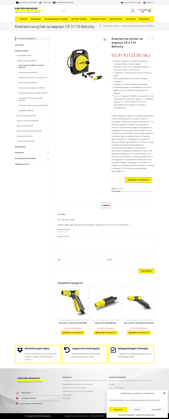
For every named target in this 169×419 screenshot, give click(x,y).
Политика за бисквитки (126, 415)
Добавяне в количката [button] (73, 333)
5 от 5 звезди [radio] (67, 231)
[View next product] (152, 38)
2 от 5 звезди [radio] (60, 231)
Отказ (137, 409)
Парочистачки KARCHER (25, 126)
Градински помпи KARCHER (28, 72)
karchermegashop (44, 416)
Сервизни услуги (98, 19)
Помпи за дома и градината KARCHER (31, 88)
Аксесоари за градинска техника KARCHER (136, 191)
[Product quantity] (118, 179)
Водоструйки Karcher (24, 55)
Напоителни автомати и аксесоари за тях (33, 78)
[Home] (100, 26)
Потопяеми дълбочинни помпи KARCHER (33, 93)
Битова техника (79, 19)
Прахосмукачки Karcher (25, 136)
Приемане (118, 409)
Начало (23, 19)
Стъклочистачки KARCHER (25, 141)
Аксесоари (130, 19)
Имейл (110, 260)
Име (60, 260)
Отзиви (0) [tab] (105, 205)
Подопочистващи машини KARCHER (29, 131)
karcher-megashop (26, 8)
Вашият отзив (64, 236)
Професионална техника (56, 19)
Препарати (144, 19)
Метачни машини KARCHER (26, 116)
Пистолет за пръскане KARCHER (73, 323)
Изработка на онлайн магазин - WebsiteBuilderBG (84, 416)
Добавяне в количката (138, 180)
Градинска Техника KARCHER (27, 61)
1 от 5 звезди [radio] (58, 231)
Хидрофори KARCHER (26, 111)
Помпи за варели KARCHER (28, 83)
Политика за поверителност (145, 415)
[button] (164, 393)
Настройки (156, 409)
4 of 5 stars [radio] (65, 231)
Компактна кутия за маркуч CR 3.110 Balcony (137, 26)
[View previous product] (148, 38)
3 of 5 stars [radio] (63, 231)
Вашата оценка (64, 229)
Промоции (36, 19)
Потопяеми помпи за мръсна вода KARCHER (30, 99)
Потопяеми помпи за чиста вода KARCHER (33, 105)
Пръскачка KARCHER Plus (105, 323)
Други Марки (116, 19)
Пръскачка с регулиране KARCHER (139, 323)
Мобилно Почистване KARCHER (27, 121)
